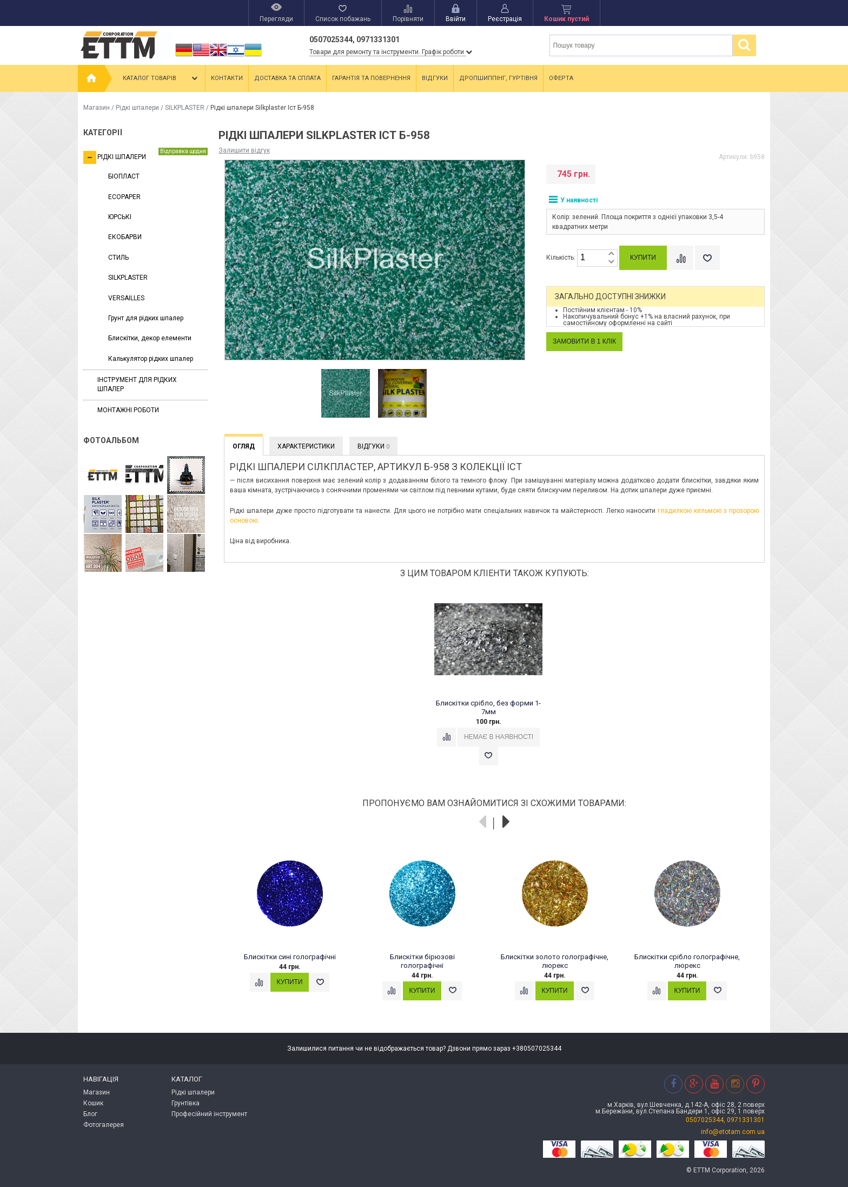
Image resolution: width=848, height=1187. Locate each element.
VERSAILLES (126, 298)
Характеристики (306, 446)
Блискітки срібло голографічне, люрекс (687, 961)
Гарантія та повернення (371, 78)
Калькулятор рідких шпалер (150, 358)
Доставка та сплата (287, 78)
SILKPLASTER (184, 107)
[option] (345, 393)
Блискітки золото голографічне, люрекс (554, 961)
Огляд (244, 446)
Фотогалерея (103, 1125)
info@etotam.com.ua (733, 1132)
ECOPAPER (124, 197)
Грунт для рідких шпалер (145, 318)
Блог (90, 1114)
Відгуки (435, 78)
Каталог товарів (161, 78)
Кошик (93, 1103)
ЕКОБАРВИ (125, 237)
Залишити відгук (244, 150)
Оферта (561, 78)
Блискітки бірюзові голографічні (422, 961)
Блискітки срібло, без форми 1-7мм (488, 707)
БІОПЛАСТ (124, 176)
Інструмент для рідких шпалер (137, 384)
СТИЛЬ (118, 257)
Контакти (227, 78)
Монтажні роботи (128, 410)
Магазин (96, 107)
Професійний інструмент (209, 1114)
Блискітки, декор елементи (149, 338)
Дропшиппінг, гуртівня (498, 78)
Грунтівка (185, 1103)
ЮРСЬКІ (119, 217)
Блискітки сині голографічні (290, 957)
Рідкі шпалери (137, 107)
